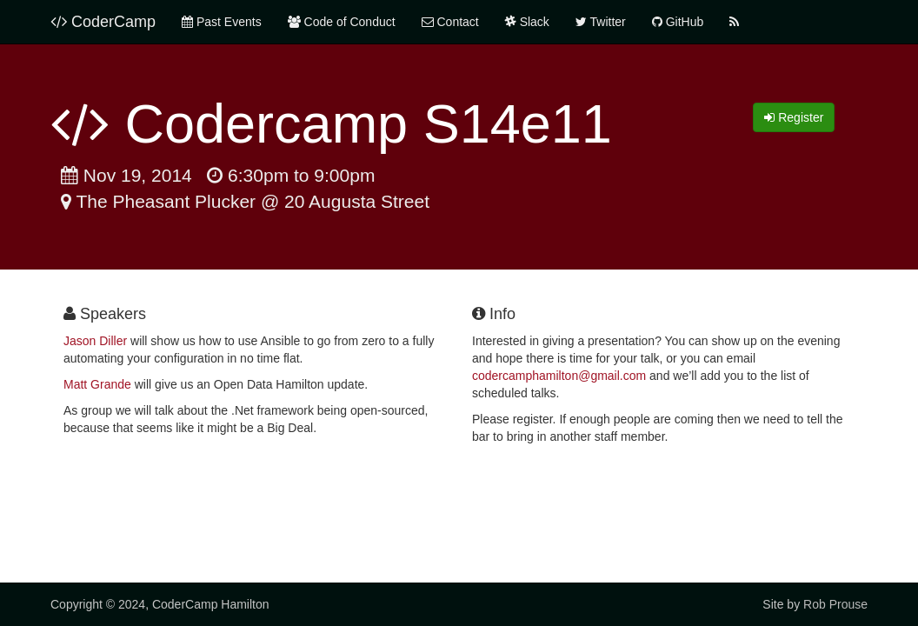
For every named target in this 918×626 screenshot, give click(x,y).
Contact (450, 22)
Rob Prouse (835, 604)
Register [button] (793, 117)
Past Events (222, 22)
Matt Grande (97, 384)
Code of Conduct (342, 22)
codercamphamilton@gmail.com (559, 376)
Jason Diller (95, 341)
